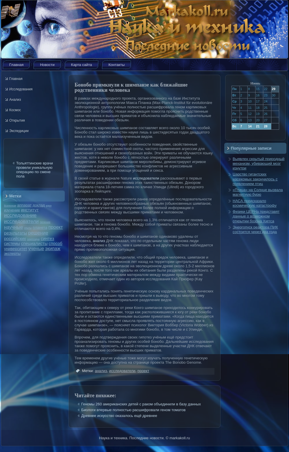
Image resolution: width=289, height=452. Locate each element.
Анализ (15, 100)
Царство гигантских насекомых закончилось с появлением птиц (255, 179)
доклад (39, 205)
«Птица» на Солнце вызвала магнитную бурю (258, 192)
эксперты (12, 253)
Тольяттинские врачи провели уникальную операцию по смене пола (34, 169)
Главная (16, 65)
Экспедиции (19, 131)
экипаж (52, 248)
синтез (47, 238)
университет (15, 248)
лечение (45, 222)
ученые (36, 248)
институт (30, 209)
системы (12, 243)
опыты (28, 227)
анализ (99, 241)
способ (55, 243)
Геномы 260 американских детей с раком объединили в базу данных (141, 404)
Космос (15, 110)
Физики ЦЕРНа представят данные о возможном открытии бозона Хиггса (256, 216)
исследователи (21, 221)
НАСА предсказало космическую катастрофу (255, 203)
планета (40, 227)
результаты (15, 232)
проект (55, 227)
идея (48, 205)
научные (13, 227)
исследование (20, 215)
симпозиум (33, 239)
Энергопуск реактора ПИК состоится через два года (255, 229)
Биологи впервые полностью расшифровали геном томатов (133, 410)
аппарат (24, 205)
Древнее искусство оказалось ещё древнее (119, 415)
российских (15, 238)
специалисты (34, 243)
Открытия (17, 120)
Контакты (116, 65)
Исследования (20, 89)
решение (38, 233)
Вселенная (10, 205)
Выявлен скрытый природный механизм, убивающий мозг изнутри (258, 164)
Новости (47, 65)
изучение (12, 210)
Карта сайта (81, 65)
